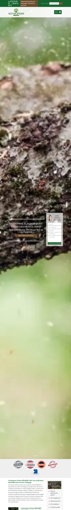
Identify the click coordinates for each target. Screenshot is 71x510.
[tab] (35, 255)
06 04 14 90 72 (13, 4)
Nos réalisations (26, 235)
